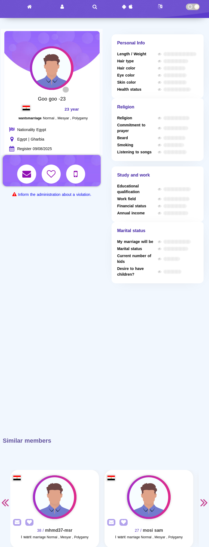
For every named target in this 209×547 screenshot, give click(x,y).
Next (204, 502)
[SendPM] (15, 522)
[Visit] (54, 497)
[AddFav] (28, 522)
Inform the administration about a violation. (54, 194)
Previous (5, 502)
